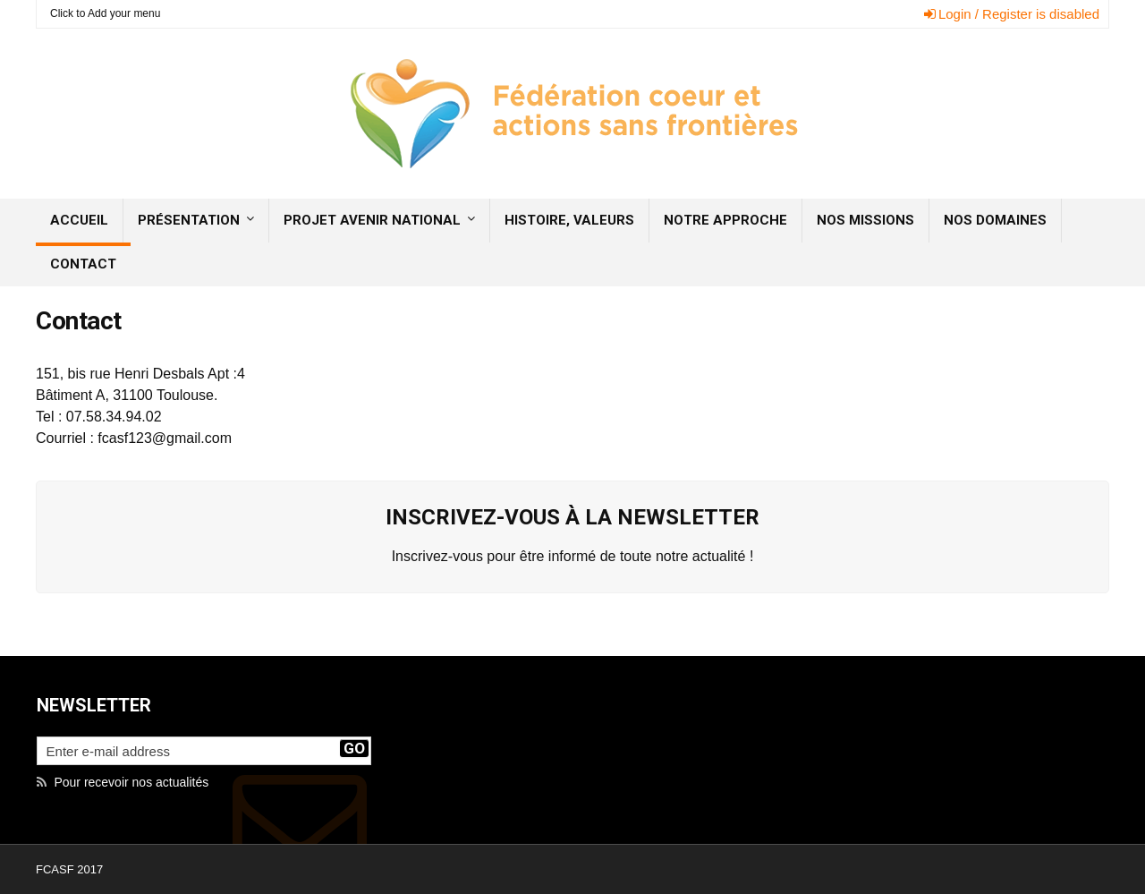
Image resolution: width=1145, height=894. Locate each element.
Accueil (79, 220)
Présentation (189, 220)
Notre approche (725, 220)
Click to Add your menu (105, 13)
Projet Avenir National (372, 220)
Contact (83, 264)
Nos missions (865, 220)
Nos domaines (995, 220)
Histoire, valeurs (569, 220)
